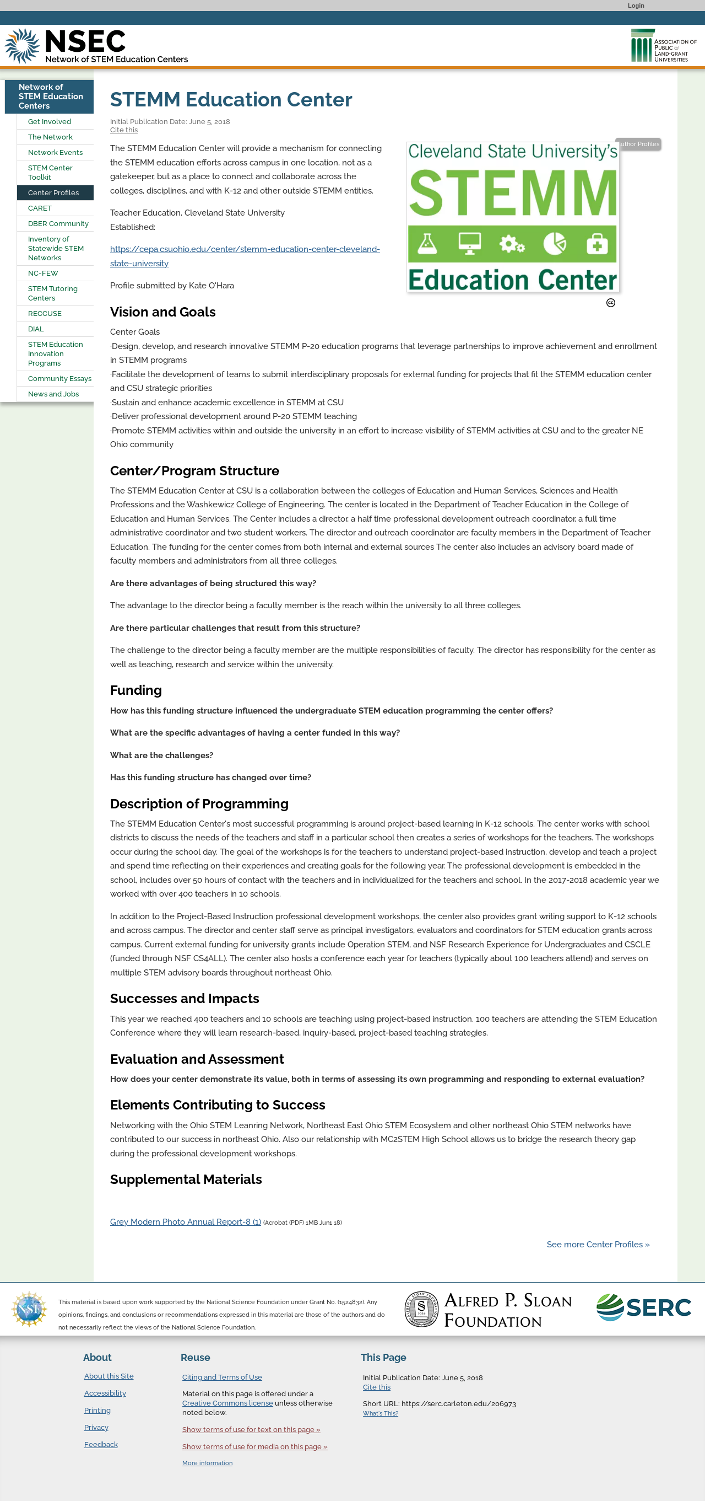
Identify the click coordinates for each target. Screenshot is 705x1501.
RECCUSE (45, 313)
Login (636, 5)
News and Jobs (53, 394)
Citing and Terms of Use (222, 1377)
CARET (40, 208)
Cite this (124, 129)
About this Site (109, 1376)
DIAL (36, 329)
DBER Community (58, 223)
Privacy (96, 1427)
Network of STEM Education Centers (51, 96)
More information (207, 1463)
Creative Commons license (227, 1403)
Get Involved (49, 121)
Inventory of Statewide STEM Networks (56, 248)
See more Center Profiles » (598, 1245)
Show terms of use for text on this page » (251, 1429)
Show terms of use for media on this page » (255, 1447)
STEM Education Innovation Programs (55, 353)
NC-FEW (43, 273)
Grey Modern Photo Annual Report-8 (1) (185, 1222)
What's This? (380, 1413)
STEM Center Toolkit (50, 172)
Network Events (55, 152)
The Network (50, 137)
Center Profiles (53, 193)
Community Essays (59, 378)
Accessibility (105, 1393)
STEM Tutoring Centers (53, 293)
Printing (97, 1410)
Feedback (101, 1444)
